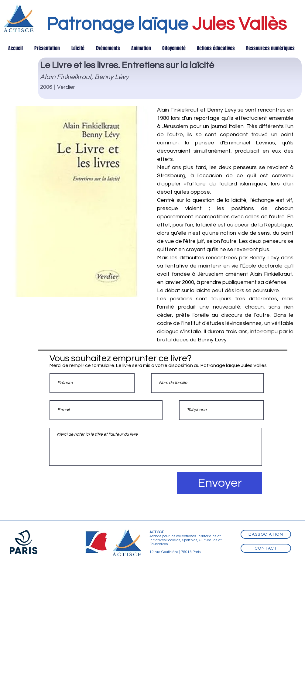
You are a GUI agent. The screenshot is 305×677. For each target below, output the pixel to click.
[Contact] (266, 548)
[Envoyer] (219, 483)
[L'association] (266, 534)
